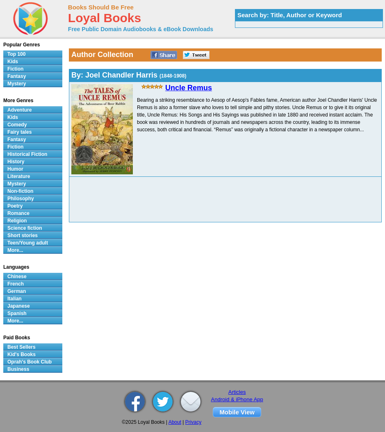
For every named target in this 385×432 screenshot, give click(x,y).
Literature (18, 176)
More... (15, 250)
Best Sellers (21, 347)
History (15, 162)
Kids (12, 61)
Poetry (15, 206)
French (15, 284)
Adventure (19, 110)
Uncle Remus (188, 88)
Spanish (17, 313)
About (175, 422)
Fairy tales (19, 132)
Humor (15, 169)
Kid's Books (21, 354)
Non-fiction (20, 191)
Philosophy (20, 198)
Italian (14, 299)
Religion (17, 221)
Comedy (17, 125)
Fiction (15, 69)
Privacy (193, 422)
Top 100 (16, 54)
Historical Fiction (27, 154)
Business (18, 369)
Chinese (17, 276)
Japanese (18, 306)
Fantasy (16, 76)
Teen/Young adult (27, 243)
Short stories (22, 235)
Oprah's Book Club (29, 362)
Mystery (16, 84)
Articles (237, 392)
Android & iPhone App (237, 399)
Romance (18, 213)
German (16, 291)
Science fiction (24, 228)
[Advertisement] (176, 199)
